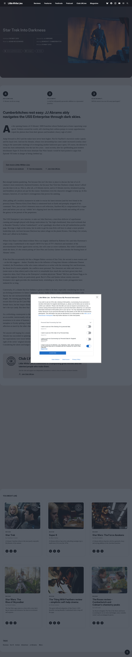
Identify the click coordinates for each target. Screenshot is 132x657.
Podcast (69, 3)
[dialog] (66, 328)
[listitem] (66, 322)
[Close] (97, 297)
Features (48, 3)
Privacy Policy (76, 359)
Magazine (94, 3)
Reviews (37, 3)
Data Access (65, 359)
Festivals (59, 3)
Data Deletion (55, 359)
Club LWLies (81, 3)
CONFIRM (52, 353)
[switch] (88, 326)
